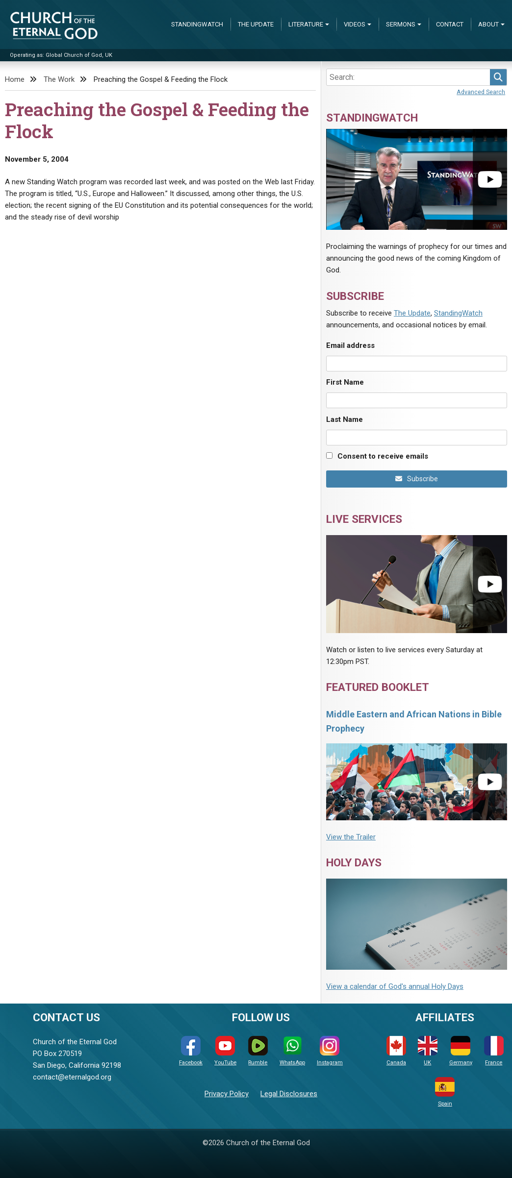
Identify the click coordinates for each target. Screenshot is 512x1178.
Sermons (400, 24)
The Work (59, 79)
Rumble (258, 1051)
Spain (445, 1092)
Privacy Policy (227, 1093)
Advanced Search (481, 92)
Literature (305, 24)
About (488, 24)
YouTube (225, 1051)
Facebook (191, 1051)
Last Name (344, 419)
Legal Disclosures (288, 1093)
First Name (345, 382)
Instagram (330, 1051)
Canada (396, 1051)
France (494, 1051)
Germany (460, 1051)
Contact (449, 24)
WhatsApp (292, 1051)
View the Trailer (351, 837)
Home (15, 79)
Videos (354, 24)
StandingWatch (197, 24)
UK (427, 1051)
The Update (256, 24)
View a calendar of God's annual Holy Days (394, 986)
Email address (350, 345)
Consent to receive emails (382, 456)
